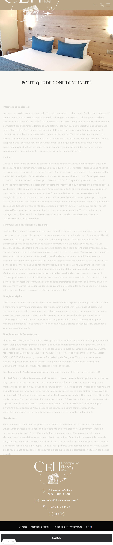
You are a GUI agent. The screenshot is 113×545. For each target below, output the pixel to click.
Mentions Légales (40, 526)
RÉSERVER (56, 537)
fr (94, 5)
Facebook (51, 514)
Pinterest (62, 514)
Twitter (56, 514)
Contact (23, 526)
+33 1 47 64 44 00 (102, 5)
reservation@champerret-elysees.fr (59, 500)
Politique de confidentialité (68, 526)
